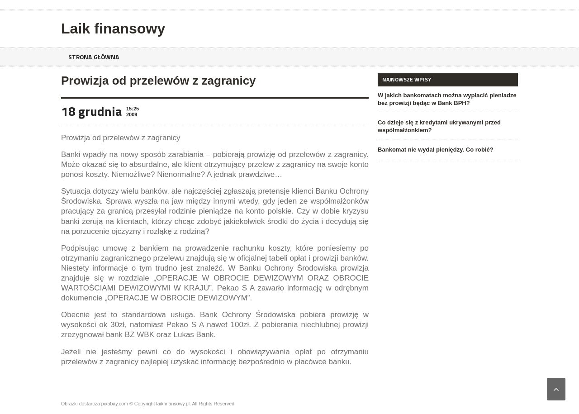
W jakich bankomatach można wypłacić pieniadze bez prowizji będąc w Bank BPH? (447, 99)
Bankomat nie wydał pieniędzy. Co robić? (435, 149)
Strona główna (94, 57)
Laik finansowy (113, 28)
